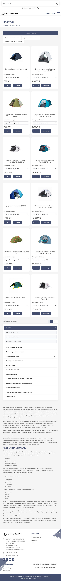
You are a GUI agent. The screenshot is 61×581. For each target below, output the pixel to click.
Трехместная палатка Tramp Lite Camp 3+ (16, 252)
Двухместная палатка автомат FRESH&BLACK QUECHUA (16, 161)
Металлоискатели (11, 374)
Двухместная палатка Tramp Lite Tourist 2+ (16, 115)
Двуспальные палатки (12, 332)
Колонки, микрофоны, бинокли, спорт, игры (19, 379)
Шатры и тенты (10, 365)
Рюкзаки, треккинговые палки (15, 352)
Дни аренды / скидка (9, 74)
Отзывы (33, 543)
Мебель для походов (12, 370)
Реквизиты (34, 540)
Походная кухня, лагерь (13, 387)
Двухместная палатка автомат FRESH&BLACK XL (45, 161)
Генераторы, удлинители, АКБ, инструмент (19, 392)
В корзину (17, 85)
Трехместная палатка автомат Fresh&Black (45, 298)
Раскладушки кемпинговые (14, 361)
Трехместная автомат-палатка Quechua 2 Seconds (45, 252)
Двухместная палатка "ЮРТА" (16, 206)
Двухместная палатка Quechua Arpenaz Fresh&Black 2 (45, 70)
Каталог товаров (31, 33)
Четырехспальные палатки (13, 341)
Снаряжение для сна (12, 356)
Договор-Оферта (7, 568)
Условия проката (50, 13)
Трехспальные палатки (12, 337)
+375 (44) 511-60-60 (29, 8)
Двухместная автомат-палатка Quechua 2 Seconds (45, 115)
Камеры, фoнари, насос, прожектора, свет (19, 383)
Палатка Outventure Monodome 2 (16, 69)
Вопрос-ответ (6, 571)
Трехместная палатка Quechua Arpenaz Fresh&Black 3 (45, 207)
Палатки (8, 328)
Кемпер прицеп (10, 396)
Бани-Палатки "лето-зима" (14, 347)
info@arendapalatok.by (12, 555)
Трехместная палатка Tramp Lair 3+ (16, 297)
